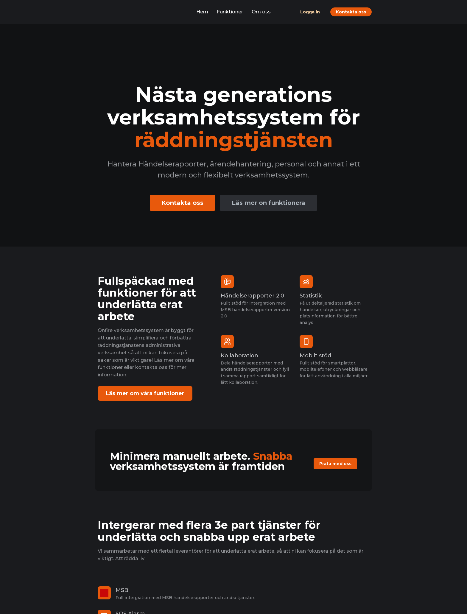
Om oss (261, 12)
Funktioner (230, 12)
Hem (202, 12)
